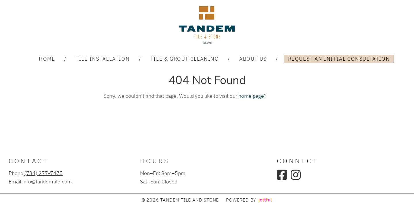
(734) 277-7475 (43, 173)
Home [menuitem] (47, 58)
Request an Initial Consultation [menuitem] (339, 58)
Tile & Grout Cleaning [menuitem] (184, 58)
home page (251, 95)
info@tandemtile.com (47, 181)
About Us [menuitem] (253, 58)
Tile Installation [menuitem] (103, 58)
